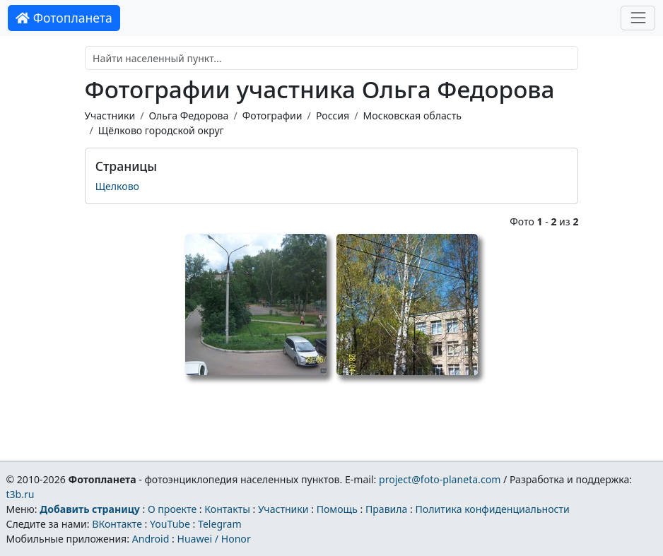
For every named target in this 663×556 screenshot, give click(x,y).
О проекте (172, 509)
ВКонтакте (117, 524)
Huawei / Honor (213, 538)
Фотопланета (64, 17)
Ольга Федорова (188, 115)
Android (151, 538)
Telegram (220, 524)
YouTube (170, 524)
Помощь (337, 509)
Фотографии (272, 115)
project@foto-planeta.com (439, 479)
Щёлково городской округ (161, 130)
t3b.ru (20, 494)
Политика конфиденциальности (493, 509)
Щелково (117, 186)
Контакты (227, 509)
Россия (332, 115)
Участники (110, 115)
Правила (386, 509)
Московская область (412, 115)
